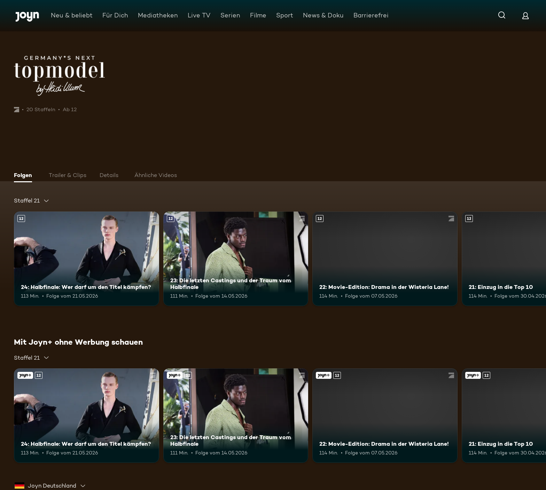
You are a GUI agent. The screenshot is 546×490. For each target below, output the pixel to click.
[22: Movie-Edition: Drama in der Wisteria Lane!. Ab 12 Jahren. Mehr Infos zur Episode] (385, 259)
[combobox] (31, 200)
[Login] (525, 15)
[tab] (25, 176)
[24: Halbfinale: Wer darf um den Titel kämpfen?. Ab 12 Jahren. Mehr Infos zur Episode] (86, 259)
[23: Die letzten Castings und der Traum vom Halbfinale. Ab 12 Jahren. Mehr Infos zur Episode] (236, 259)
